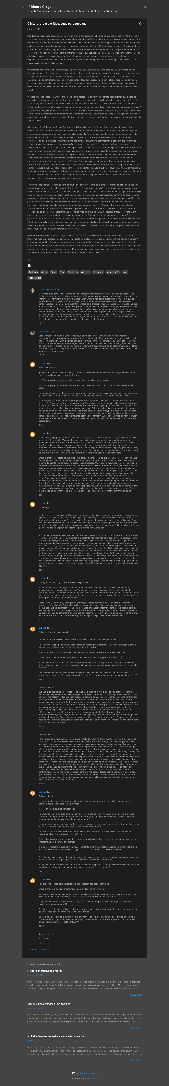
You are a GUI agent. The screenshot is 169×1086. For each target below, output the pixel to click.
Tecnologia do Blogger (84, 1073)
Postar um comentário (40, 949)
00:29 (41, 619)
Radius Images (92, 1079)
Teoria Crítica (35, 278)
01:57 (41, 926)
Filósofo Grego (40, 7)
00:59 (41, 425)
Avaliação (33, 272)
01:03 (41, 679)
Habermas (98, 272)
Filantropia (73, 272)
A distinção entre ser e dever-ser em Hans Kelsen (56, 1036)
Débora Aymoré (46, 289)
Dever (53, 272)
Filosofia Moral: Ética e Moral (44, 970)
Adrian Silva (44, 331)
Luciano (42, 363)
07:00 (41, 784)
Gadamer (85, 272)
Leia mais (136, 995)
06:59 (41, 726)
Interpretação (113, 272)
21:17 (41, 323)
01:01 (41, 495)
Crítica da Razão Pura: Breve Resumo (49, 1003)
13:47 (41, 943)
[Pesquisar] (145, 7)
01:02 (41, 570)
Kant (125, 272)
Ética (62, 272)
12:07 (41, 871)
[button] (140, 24)
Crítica (44, 272)
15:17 (41, 355)
